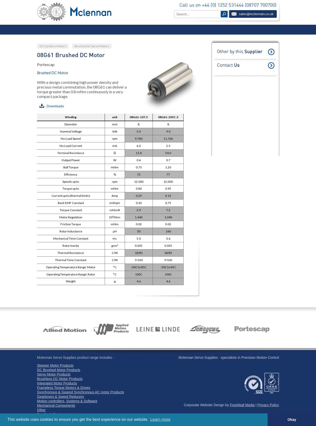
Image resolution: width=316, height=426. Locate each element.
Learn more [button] (160, 419)
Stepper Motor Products (55, 365)
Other (41, 410)
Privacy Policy (268, 405)
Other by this (239, 51)
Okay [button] (291, 420)
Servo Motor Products (53, 374)
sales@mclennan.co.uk (256, 14)
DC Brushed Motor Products (58, 370)
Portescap (46, 64)
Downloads (52, 106)
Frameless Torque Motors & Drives (63, 388)
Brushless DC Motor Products (59, 379)
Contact (228, 65)
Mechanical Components (56, 405)
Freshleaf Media (242, 405)
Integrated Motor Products (57, 383)
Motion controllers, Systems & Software (67, 401)
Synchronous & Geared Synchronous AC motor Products (80, 392)
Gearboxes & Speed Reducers (60, 397)
